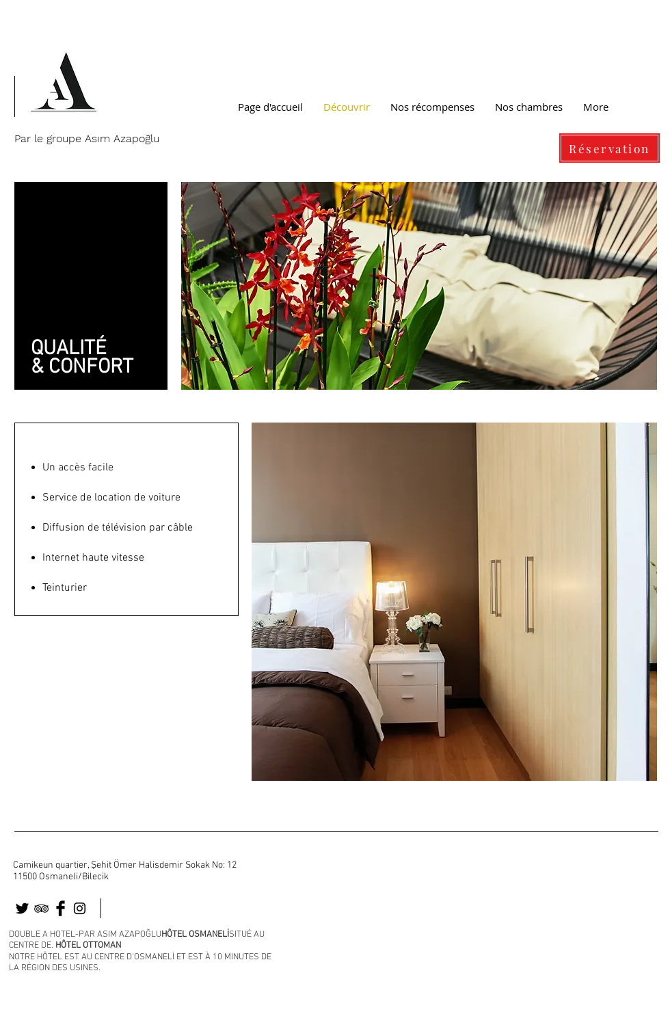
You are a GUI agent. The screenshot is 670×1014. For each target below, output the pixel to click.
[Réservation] (609, 148)
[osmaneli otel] (22, 908)
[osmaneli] (41, 908)
